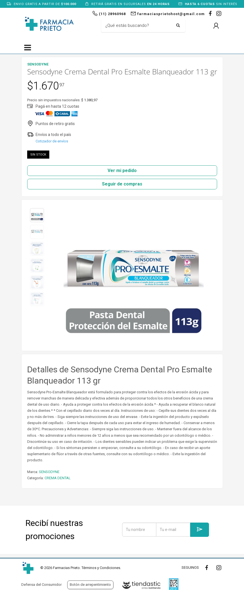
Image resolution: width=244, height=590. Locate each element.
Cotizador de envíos (52, 141)
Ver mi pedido (122, 170)
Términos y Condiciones (101, 568)
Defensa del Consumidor (41, 584)
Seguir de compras (122, 184)
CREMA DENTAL (58, 478)
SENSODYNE (49, 472)
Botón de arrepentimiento (90, 584)
